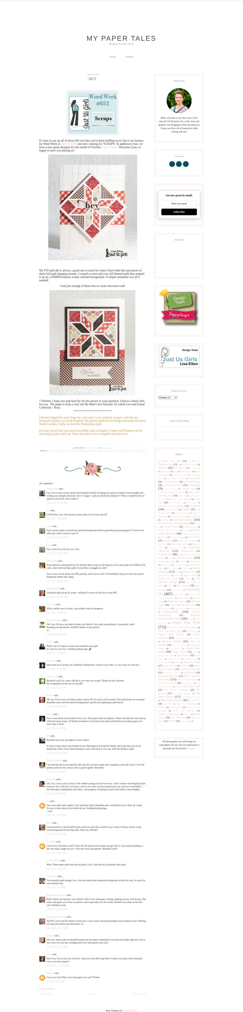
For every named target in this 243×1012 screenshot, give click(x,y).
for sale (186, 530)
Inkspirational (187, 551)
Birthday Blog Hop (180, 475)
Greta (49, 954)
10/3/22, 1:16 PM (56, 772)
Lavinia (182, 561)
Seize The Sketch (179, 645)
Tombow (162, 707)
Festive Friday (190, 527)
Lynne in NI (52, 676)
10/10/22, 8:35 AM (57, 928)
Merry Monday (164, 575)
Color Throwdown (176, 503)
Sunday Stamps (169, 666)
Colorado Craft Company (171, 506)
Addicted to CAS (189, 464)
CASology (194, 485)
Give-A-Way (194, 537)
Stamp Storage (174, 659)
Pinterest (173, 605)
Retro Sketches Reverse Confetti (187, 638)
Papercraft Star (177, 590)
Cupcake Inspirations (179, 516)
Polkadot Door (164, 608)
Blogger (190, 748)
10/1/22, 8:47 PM (56, 706)
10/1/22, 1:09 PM (56, 612)
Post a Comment (46, 989)
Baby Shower (186, 471)
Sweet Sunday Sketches (171, 673)
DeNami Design (183, 519)
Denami (165, 520)
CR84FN (186, 509)
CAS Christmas (170, 482)
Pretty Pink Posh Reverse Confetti (182, 627)
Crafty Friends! (182, 513)
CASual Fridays (170, 489)
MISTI (177, 575)
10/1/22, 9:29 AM (57, 518)
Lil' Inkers (172, 568)
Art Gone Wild (180, 468)
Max (177, 572)
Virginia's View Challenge (169, 714)
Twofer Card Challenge (184, 711)
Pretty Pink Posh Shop (169, 631)
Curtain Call (195, 516)
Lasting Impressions (166, 561)
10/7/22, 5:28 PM (56, 887)
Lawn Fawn (195, 561)
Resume (129, 56)
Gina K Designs (177, 537)
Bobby (50, 714)
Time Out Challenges (186, 704)
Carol (49, 526)
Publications (192, 631)
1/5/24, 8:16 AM (56, 981)
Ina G (49, 823)
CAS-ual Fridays (192, 482)
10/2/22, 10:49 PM (57, 753)
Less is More (166, 565)
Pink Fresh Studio (176, 601)
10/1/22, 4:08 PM (56, 634)
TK (48, 736)
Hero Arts (162, 544)
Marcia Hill (52, 561)
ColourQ (195, 505)
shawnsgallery (175, 648)
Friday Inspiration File (191, 534)
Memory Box (189, 572)
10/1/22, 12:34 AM (57, 503)
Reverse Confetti (172, 641)
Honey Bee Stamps (180, 544)
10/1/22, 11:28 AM (57, 597)
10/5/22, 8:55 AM (57, 815)
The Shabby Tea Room (191, 697)
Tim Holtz (167, 704)
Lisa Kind (51, 841)
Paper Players (183, 585)
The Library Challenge (182, 693)
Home (112, 56)
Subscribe (179, 211)
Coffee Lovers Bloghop (180, 499)
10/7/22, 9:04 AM (57, 853)
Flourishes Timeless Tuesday (169, 530)
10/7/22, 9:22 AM (57, 868)
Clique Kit (182, 496)
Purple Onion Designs (171, 634)
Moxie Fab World (167, 578)
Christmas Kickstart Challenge (171, 492)
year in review (185, 721)
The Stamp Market (135, 450)
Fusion (164, 537)
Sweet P (185, 665)
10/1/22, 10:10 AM (57, 537)
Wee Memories (178, 717)
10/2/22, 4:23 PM (56, 728)
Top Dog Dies (176, 707)
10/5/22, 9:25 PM (56, 834)
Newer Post (139, 994)
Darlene (50, 973)
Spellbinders (183, 655)
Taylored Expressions (168, 676)
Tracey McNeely (54, 760)
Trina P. (50, 642)
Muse (187, 579)
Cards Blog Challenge (176, 478)
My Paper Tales (121, 38)
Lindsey (50, 935)
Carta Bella (194, 478)
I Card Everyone (54, 620)
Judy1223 (51, 779)
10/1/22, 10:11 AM (57, 553)
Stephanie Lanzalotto (56, 895)
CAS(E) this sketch (172, 485)
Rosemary (51, 661)
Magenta (185, 568)
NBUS (170, 586)
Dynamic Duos (171, 527)
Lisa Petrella (52, 488)
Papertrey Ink (73, 450)
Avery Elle (165, 471)
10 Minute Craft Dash (169, 461)
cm (48, 801)
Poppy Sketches (180, 608)
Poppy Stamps (194, 608)
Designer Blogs (130, 1010)
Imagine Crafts (175, 548)
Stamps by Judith (192, 662)
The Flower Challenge (176, 690)
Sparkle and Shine (165, 655)
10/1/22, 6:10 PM (56, 688)
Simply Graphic (179, 652)
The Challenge (187, 683)
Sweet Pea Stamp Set (190, 669)
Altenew (163, 467)
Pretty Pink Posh (93, 450)
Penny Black (183, 598)
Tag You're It (190, 672)
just (170, 558)
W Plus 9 (187, 714)
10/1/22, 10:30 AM (57, 581)
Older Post (45, 994)
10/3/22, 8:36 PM (56, 793)
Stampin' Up (190, 659)
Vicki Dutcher (53, 588)
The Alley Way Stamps (187, 679)
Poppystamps (171, 611)
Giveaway (167, 540)
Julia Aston (52, 876)
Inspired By (165, 554)
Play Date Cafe (187, 605)
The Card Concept (167, 683)
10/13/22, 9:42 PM (57, 947)
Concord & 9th (171, 509)
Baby (175, 471)
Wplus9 (172, 721)
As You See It (195, 468)
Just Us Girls (56, 450)
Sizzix (194, 652)
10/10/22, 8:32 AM (57, 909)
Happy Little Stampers (187, 541)
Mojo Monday (190, 575)
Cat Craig (51, 604)
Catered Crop (188, 488)
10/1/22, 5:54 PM (56, 653)
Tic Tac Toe (194, 700)
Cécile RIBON (53, 860)
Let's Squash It (179, 565)
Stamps (177, 662)
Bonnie (50, 695)
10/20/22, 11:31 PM (58, 965)
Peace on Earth (179, 594)
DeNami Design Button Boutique (173, 523)
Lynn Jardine (109, 147)
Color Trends (192, 503)
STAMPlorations (114, 450)
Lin (48, 510)
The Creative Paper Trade (188, 686)
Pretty (190, 619)
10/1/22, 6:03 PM (56, 669)
